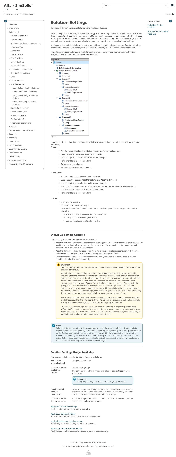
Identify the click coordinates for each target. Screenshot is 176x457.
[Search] (165, 5)
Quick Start (15, 51)
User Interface (17, 54)
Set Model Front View (20, 108)
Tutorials (12, 126)
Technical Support (94, 446)
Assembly (13, 138)
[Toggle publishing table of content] (5, 21)
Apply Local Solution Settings (25, 92)
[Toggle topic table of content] (170, 21)
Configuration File (18, 119)
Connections (14, 141)
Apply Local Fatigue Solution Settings (25, 103)
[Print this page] (173, 14)
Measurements (17, 80)
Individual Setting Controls (155, 26)
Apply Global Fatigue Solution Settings (25, 96)
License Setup (17, 39)
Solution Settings (27, 14)
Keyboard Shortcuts (19, 65)
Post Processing (15, 152)
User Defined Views (19, 111)
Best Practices (17, 58)
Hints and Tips (17, 47)
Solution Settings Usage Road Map (158, 32)
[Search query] (135, 5)
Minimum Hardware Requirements (25, 43)
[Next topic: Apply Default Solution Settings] (170, 14)
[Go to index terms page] (169, 6)
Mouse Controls (17, 62)
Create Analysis (15, 145)
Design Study (14, 156)
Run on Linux (20, 73)
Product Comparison (19, 115)
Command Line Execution (21, 69)
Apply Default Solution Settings (26, 88)
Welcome (13, 24)
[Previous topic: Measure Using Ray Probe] (167, 14)
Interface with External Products (22, 130)
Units (13, 77)
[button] (8, 24)
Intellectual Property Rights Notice (75, 446)
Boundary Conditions (18, 149)
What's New (14, 28)
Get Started (15, 14)
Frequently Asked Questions (21, 164)
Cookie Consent (107, 446)
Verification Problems (18, 160)
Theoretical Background (21, 123)
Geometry (13, 134)
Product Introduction (20, 36)
